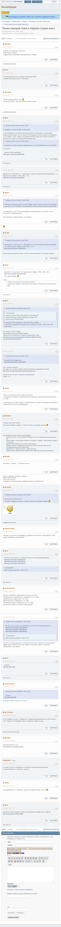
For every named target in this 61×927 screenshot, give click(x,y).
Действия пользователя (51, 38)
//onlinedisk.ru (22, 535)
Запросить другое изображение (24, 889)
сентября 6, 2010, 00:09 (9, 554)
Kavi (6, 70)
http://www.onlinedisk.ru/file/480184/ (13, 154)
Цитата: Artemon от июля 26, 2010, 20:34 (18, 494)
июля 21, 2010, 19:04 (8, 351)
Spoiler (5, 376)
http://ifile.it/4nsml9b (9, 667)
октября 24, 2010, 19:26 (9, 763)
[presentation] (22, 902)
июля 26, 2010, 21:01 (8, 490)
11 (31, 38)
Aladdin (8, 738)
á (7, 855)
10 (29, 38)
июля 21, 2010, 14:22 (8, 268)
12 (33, 38)
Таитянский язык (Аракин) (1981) (13, 746)
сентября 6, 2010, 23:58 (9, 686)
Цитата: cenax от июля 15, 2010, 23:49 (17, 200)
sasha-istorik (10, 528)
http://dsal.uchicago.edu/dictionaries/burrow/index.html (19, 371)
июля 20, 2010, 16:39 (8, 47)
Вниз (3, 38)
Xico (6, 118)
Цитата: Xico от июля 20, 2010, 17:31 (17, 356)
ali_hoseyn (9, 712)
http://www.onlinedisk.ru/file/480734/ (15, 274)
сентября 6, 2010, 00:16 (9, 591)
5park (7, 192)
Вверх (4, 829)
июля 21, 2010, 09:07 (8, 195)
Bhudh (7, 456)
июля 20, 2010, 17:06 (8, 95)
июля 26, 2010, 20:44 (8, 459)
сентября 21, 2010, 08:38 (9, 741)
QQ (45, 59)
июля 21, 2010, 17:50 (8, 303)
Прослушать (10, 889)
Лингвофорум (8, 7)
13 (35, 38)
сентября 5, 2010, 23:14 (9, 531)
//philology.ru (23, 404)
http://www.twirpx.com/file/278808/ (13, 814)
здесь (33, 17)
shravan (8, 44)
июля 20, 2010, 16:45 (8, 72)
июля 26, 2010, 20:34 (8, 418)
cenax (7, 233)
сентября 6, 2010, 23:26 (9, 661)
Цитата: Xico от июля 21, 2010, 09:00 (17, 240)
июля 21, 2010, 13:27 (8, 235)
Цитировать (53, 59)
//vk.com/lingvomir (26, 435)
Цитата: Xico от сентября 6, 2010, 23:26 (18, 691)
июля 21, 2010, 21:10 (8, 391)
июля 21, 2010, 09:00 (8, 170)
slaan (7, 783)
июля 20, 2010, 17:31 (8, 121)
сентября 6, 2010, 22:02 (9, 617)
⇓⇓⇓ (8, 376)
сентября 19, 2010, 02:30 (9, 715)
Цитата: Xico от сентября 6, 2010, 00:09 (18, 621)
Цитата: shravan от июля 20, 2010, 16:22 (18, 308)
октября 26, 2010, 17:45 (9, 785)
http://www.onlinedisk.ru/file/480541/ (13, 177)
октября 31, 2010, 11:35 (9, 808)
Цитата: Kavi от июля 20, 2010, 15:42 (17, 125)
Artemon (8, 416)
